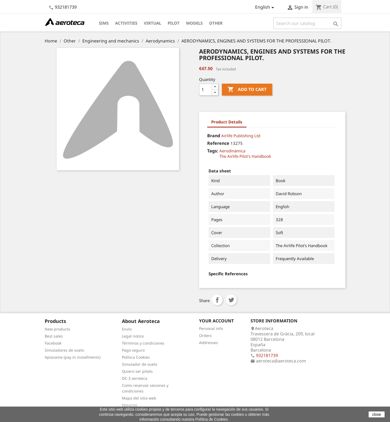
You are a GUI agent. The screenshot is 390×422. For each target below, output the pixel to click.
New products (57, 329)
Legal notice (133, 336)
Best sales (54, 336)
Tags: (212, 150)
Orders (205, 335)
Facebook (53, 343)
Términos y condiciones (143, 343)
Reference (218, 143)
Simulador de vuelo (139, 364)
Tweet (231, 300)
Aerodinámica (232, 150)
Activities (126, 23)
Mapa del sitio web (139, 398)
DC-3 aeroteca (134, 378)
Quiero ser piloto (137, 371)
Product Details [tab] (226, 122)
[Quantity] (205, 90)
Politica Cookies (136, 357)
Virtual (152, 23)
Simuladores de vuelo (64, 350)
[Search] (307, 23)
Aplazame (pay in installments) (72, 357)
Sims (104, 23)
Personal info (211, 328)
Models (194, 23)
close (376, 414)
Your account (216, 321)
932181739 (66, 7)
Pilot (174, 23)
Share (217, 300)
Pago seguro (133, 350)
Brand (213, 135)
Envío (127, 329)
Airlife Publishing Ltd (240, 135)
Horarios (129, 405)
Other (216, 23)
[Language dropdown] (265, 7)
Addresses (208, 342)
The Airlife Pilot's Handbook (245, 156)
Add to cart (246, 89)
